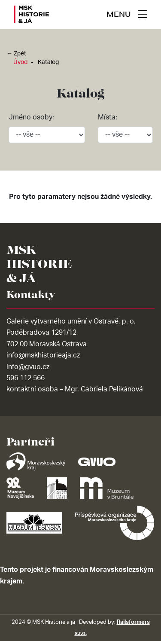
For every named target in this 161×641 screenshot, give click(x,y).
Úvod (20, 62)
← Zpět (16, 54)
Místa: (107, 117)
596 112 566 (25, 378)
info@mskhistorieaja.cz (43, 355)
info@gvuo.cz (27, 366)
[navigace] (126, 14)
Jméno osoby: (31, 117)
